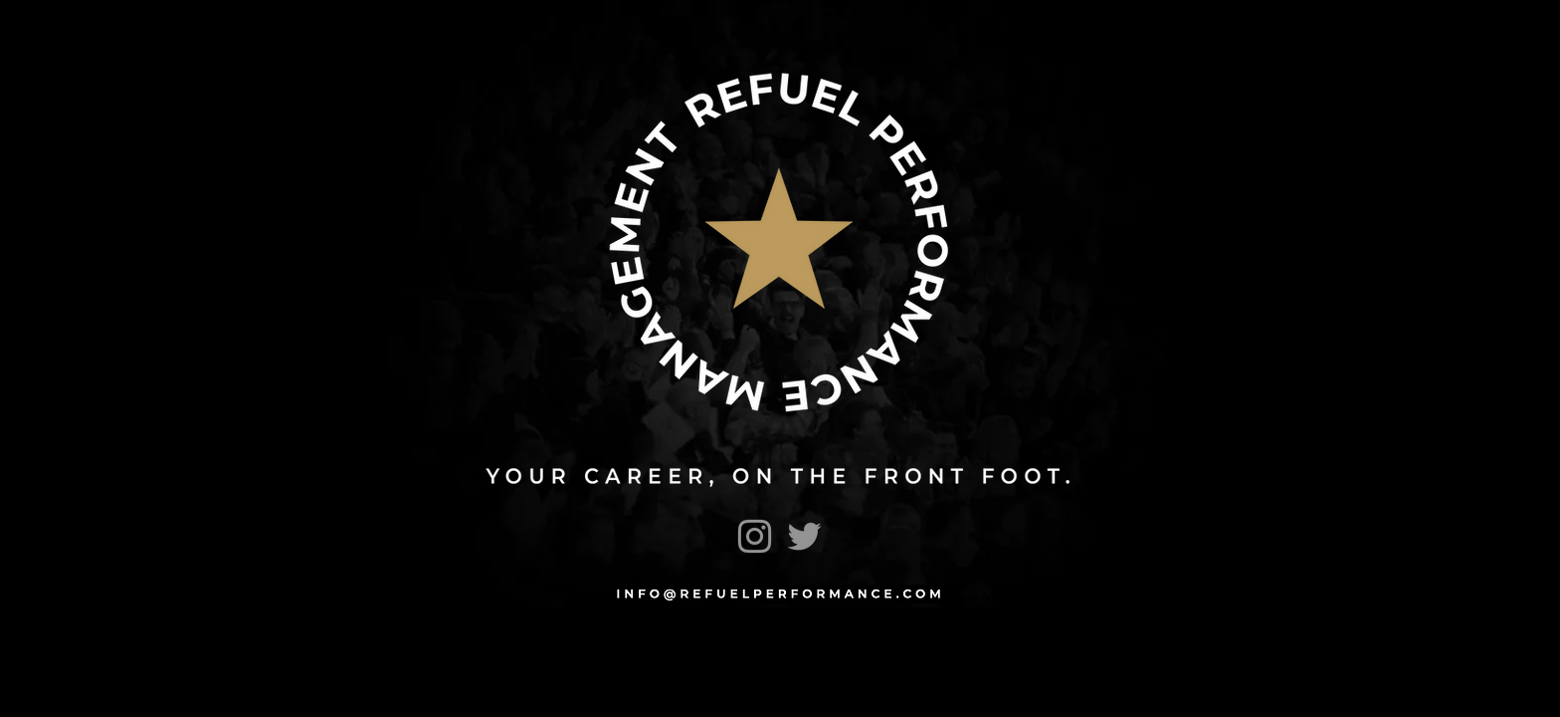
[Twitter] (804, 536)
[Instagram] (754, 536)
